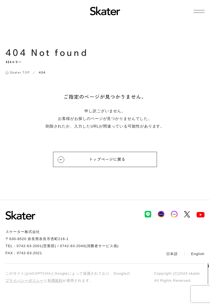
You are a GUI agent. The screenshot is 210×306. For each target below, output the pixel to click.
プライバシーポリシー (24, 280)
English (198, 254)
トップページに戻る (92, 159)
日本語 (172, 254)
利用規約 (55, 280)
